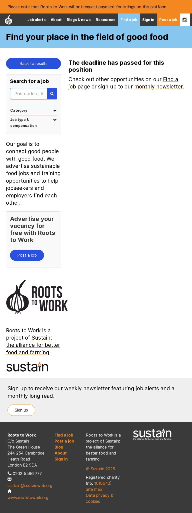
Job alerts (37, 19)
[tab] (33, 110)
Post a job (168, 19)
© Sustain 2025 (100, 468)
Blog (58, 447)
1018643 (102, 483)
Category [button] (33, 110)
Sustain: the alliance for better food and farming (33, 345)
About (56, 19)
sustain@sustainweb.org (30, 485)
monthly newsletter (158, 86)
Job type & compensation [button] (33, 122)
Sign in (148, 19)
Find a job (128, 19)
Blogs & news (79, 19)
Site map (94, 489)
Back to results (34, 63)
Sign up (21, 410)
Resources (106, 19)
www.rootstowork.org (28, 497)
